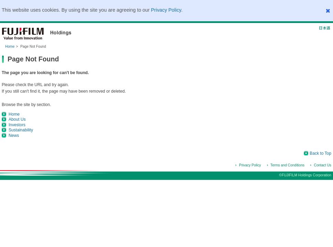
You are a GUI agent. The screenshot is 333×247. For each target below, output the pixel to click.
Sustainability (21, 130)
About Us (17, 119)
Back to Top (320, 153)
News (14, 135)
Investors (17, 124)
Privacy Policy (166, 10)
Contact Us (322, 165)
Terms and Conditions (288, 165)
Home (9, 46)
